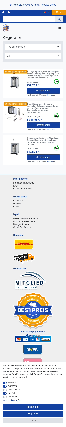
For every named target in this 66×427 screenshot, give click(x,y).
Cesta (16, 206)
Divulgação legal (21, 224)
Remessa (51, 95)
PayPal (11, 393)
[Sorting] (33, 47)
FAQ (15, 186)
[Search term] (29, 19)
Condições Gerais (22, 227)
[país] (44, 12)
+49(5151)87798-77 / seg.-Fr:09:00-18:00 (33, 4)
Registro (17, 203)
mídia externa (14, 389)
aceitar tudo (33, 406)
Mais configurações (12, 400)
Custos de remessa (22, 188)
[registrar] (9, 12)
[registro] (3, 12)
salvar (33, 420)
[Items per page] (33, 56)
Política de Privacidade (24, 221)
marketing (13, 386)
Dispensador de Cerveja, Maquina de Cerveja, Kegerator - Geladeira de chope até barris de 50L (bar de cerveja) (43, 141)
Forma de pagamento (23, 182)
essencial (12, 382)
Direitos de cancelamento (25, 218)
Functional (13, 396)
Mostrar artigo (43, 90)
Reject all (33, 413)
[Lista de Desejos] (49, 12)
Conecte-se (18, 200)
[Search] (59, 19)
